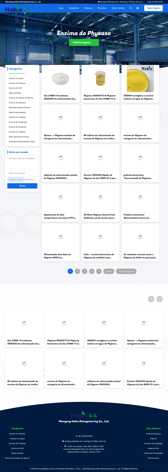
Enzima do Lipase (16, 78)
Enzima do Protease (17, 83)
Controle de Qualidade (153, 443)
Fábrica (153, 439)
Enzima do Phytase (17, 73)
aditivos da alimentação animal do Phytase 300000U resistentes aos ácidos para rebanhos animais (60, 177)
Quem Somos (118, 8)
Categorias (74, 8)
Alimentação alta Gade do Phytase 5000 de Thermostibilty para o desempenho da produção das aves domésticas (59, 256)
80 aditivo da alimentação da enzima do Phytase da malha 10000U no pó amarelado (99, 137)
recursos (102, 8)
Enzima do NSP (15, 88)
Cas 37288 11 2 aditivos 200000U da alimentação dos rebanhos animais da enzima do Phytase (60, 97)
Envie (22, 186)
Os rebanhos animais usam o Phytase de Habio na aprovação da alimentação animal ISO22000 (140, 256)
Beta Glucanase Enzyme (19, 137)
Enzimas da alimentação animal (22, 142)
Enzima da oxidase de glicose (21, 98)
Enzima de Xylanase (17, 103)
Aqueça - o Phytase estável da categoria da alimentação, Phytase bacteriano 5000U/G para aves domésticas (59, 137)
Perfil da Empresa (153, 434)
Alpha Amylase (15, 93)
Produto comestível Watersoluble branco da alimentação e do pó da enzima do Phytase (140, 216)
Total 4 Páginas (126, 271)
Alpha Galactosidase (17, 112)
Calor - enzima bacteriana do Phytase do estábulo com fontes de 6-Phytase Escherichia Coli (99, 256)
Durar (109, 271)
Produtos (88, 8)
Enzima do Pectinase (17, 127)
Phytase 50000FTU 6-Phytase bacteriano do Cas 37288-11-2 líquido (100, 97)
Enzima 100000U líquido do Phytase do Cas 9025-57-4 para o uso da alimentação (100, 177)
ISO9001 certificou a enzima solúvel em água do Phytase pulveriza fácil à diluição (138, 97)
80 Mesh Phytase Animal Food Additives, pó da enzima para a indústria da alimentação (100, 216)
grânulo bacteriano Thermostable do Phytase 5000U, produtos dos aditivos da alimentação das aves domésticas (139, 177)
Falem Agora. (153, 8)
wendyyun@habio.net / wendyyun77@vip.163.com (121, 2)
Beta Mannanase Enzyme (19, 107)
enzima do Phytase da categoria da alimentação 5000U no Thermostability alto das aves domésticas (140, 137)
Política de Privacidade (153, 453)
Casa (60, 8)
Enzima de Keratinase (18, 122)
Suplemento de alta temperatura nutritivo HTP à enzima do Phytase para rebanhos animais (59, 216)
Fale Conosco (153, 458)
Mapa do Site (153, 448)
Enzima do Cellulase (17, 117)
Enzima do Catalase (17, 132)
